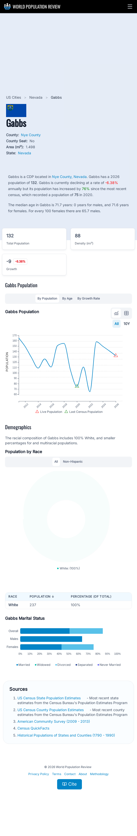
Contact (70, 788)
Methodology (99, 788)
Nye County (31, 135)
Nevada (36, 97)
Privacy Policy (38, 788)
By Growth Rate (88, 298)
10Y (127, 323)
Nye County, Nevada (69, 176)
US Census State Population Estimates (49, 712)
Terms (56, 788)
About (83, 788)
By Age (67, 298)
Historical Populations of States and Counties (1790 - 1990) (66, 749)
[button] (130, 7)
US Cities (14, 97)
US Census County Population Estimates (51, 724)
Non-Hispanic (73, 468)
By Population (47, 298)
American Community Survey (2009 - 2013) (54, 736)
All (117, 323)
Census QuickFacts (33, 742)
